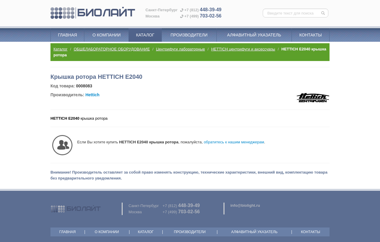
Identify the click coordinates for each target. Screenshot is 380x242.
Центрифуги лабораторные (180, 49)
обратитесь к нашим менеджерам (234, 142)
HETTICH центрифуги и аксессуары (243, 49)
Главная (67, 35)
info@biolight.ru (245, 205)
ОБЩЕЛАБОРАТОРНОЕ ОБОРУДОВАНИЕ (112, 49)
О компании (106, 35)
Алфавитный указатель (254, 35)
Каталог (145, 35)
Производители (189, 35)
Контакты (310, 35)
